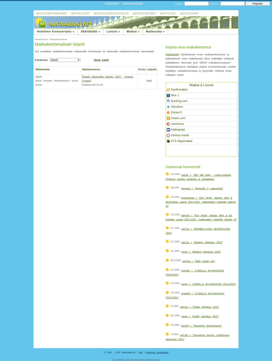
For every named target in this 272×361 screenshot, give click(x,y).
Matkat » (133, 31)
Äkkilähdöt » (90, 31)
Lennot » (113, 31)
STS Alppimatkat (179, 141)
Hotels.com (176, 118)
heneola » (202, 188)
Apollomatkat (177, 89)
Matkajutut (80, 13)
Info (141, 352)
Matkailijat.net (41, 39)
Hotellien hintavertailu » (55, 31)
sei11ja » (202, 242)
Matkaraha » (155, 31)
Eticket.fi (174, 112)
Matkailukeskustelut (111, 13)
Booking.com (177, 101)
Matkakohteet (144, 13)
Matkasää (167, 13)
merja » (201, 251)
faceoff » (201, 325)
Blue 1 (173, 95)
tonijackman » (201, 202)
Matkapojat (176, 129)
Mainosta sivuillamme (157, 352)
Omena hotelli (178, 135)
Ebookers (175, 106)
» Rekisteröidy (112, 2)
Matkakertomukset (51, 13)
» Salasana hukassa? (132, 2)
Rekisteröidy (172, 54)
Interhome (175, 124)
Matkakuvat (189, 13)
